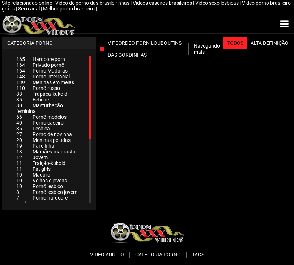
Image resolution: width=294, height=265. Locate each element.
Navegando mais (207, 49)
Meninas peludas (43, 140)
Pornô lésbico (39, 186)
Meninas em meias (45, 82)
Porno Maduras (42, 71)
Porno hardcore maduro (42, 201)
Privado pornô (40, 65)
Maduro (33, 175)
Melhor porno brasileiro (69, 9)
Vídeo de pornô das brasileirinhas (93, 3)
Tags (198, 254)
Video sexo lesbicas (217, 3)
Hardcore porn (40, 59)
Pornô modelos (41, 117)
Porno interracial (43, 76)
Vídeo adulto (107, 254)
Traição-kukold (40, 163)
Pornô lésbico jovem (46, 192)
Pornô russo (38, 88)
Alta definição (270, 43)
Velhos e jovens (41, 180)
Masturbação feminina (39, 108)
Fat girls (33, 169)
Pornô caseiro (40, 123)
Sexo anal (29, 9)
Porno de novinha (44, 134)
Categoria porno (158, 254)
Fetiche (32, 100)
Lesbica (33, 128)
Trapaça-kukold (41, 94)
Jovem (32, 157)
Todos (235, 43)
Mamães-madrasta (46, 152)
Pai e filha (35, 146)
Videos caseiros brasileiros (163, 3)
